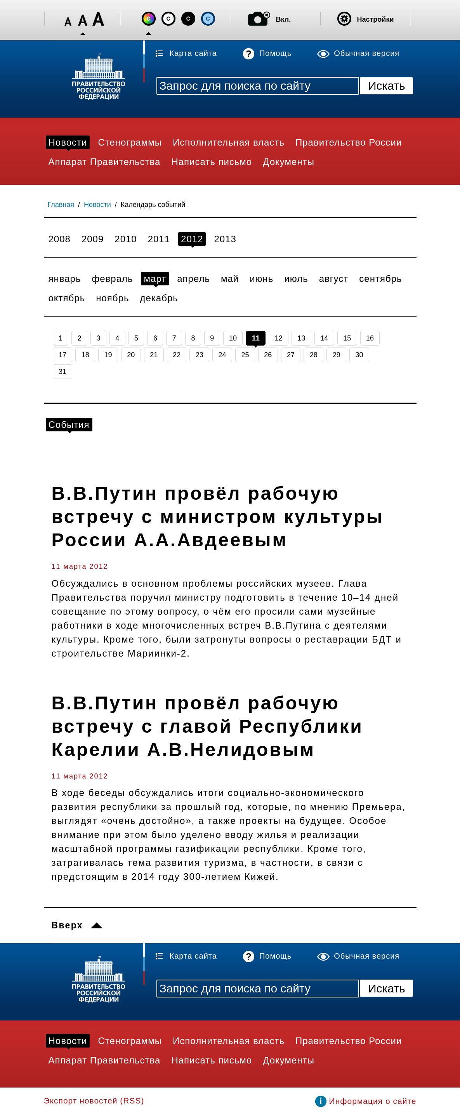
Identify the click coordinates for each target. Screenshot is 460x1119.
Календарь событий (153, 205)
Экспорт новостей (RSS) (94, 1100)
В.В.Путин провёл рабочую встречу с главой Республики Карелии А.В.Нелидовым (207, 726)
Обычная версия (366, 53)
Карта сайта (193, 53)
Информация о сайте (373, 1100)
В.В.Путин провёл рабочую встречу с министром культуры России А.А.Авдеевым (218, 516)
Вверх (67, 925)
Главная (61, 205)
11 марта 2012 (80, 566)
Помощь (275, 53)
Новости (97, 205)
